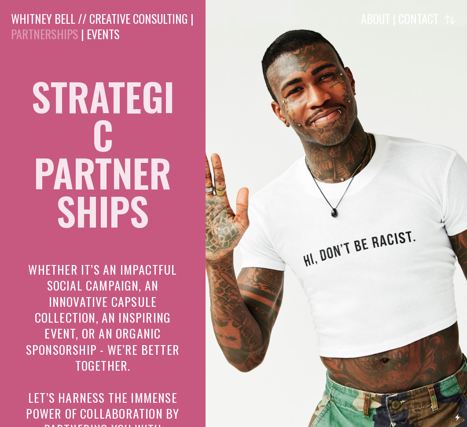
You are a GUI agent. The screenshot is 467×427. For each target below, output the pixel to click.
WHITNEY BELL (43, 18)
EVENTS (103, 34)
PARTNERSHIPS (44, 34)
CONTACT (418, 18)
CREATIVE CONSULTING (138, 18)
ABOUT (377, 18)
